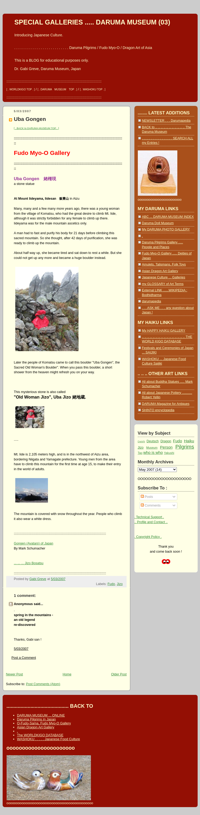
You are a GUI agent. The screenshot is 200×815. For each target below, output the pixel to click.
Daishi (141, 441)
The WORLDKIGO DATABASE (40, 735)
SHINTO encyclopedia (158, 410)
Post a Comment (24, 658)
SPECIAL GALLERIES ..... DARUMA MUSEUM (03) (92, 22)
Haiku (189, 441)
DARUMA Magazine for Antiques (165, 404)
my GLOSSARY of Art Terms (163, 284)
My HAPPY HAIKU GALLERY (163, 330)
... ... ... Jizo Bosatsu (28, 563)
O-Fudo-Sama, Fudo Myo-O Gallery (44, 723)
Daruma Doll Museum (158, 223)
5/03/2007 (21, 649)
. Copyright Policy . (148, 537)
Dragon (165, 441)
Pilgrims (184, 447)
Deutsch (153, 441)
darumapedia (151, 301)
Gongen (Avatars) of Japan (33, 543)
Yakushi (169, 452)
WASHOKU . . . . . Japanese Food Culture (48, 739)
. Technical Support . (149, 517)
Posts (147, 497)
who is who (153, 452)
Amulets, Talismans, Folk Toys (164, 264)
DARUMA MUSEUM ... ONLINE (41, 715)
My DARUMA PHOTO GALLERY (166, 229)
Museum (152, 447)
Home (67, 674)
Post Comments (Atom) (43, 684)
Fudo (111, 584)
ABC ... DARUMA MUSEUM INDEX (168, 217)
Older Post (119, 674)
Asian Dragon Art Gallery (160, 271)
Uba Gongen (30, 119)
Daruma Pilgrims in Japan (36, 719)
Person (166, 447)
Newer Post (14, 674)
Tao (140, 452)
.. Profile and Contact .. (151, 522)
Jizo (120, 584)
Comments (151, 505)
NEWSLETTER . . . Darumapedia (166, 120)
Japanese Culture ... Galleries (163, 277)
